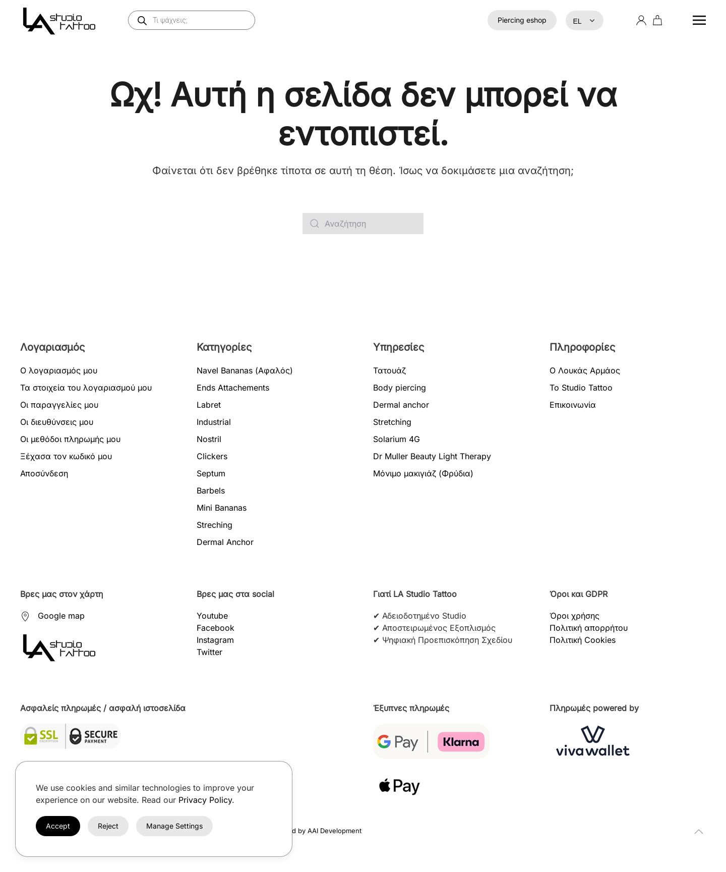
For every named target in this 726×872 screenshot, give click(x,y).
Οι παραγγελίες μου (59, 405)
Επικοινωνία (573, 405)
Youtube (212, 616)
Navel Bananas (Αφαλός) (245, 370)
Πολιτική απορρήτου (589, 628)
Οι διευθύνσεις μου (56, 422)
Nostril (209, 439)
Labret (209, 405)
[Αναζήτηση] (363, 223)
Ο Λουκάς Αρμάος (585, 370)
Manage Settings (174, 826)
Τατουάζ (389, 370)
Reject (108, 826)
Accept (58, 826)
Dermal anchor (401, 405)
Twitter (209, 652)
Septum (211, 473)
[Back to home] (61, 20)
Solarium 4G (396, 439)
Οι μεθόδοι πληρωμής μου (70, 439)
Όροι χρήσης (574, 616)
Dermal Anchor (225, 542)
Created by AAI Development (316, 831)
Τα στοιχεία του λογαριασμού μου (86, 388)
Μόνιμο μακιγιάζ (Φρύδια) (423, 473)
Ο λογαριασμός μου (58, 370)
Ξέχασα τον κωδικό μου (66, 456)
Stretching (392, 422)
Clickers (212, 456)
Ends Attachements (233, 388)
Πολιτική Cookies (583, 640)
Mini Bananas (222, 508)
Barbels (211, 490)
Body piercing (399, 388)
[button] (699, 20)
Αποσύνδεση (44, 473)
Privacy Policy (205, 800)
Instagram (215, 640)
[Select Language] (584, 20)
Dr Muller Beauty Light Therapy (432, 456)
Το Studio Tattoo (581, 388)
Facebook (215, 628)
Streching (214, 525)
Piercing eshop (522, 20)
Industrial (214, 422)
